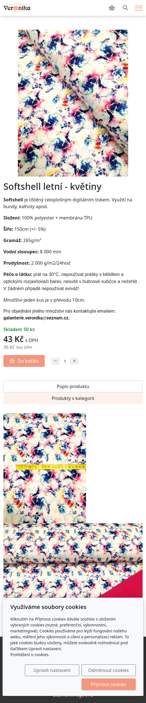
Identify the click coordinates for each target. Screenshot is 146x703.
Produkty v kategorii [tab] (72, 398)
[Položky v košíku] (112, 8)
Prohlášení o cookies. (29, 654)
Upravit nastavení (51, 670)
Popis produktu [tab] (73, 386)
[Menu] (139, 8)
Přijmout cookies (108, 684)
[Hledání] (125, 8)
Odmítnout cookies (108, 670)
